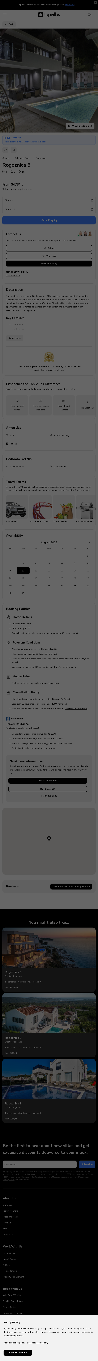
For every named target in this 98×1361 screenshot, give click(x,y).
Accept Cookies (18, 1352)
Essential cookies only (37, 1342)
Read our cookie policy (14, 1342)
